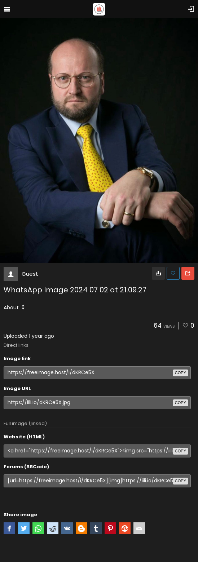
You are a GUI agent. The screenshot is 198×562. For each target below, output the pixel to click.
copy (180, 373)
